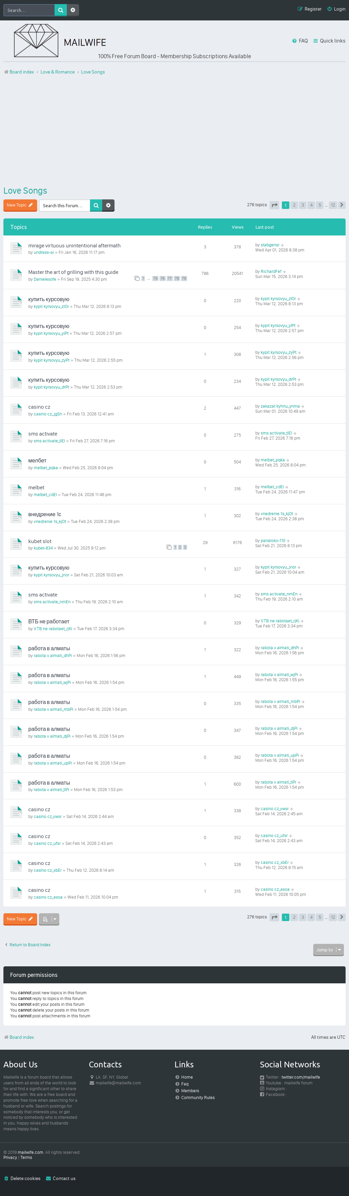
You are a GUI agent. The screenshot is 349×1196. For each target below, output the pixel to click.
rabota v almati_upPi (53, 763)
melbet (36, 487)
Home (187, 1077)
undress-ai (44, 252)
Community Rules (198, 1097)
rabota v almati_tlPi (51, 789)
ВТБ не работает (49, 621)
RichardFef (271, 271)
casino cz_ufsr (47, 843)
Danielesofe (45, 279)
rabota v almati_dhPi (53, 655)
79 (184, 278)
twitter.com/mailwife (301, 1077)
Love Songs (25, 190)
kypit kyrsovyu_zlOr (51, 306)
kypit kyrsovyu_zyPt (52, 360)
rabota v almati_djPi (52, 736)
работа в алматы (49, 648)
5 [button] (320, 205)
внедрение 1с (44, 514)
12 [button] (333, 205)
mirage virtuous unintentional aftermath (74, 245)
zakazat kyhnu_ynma (280, 406)
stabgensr (270, 244)
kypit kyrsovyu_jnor (51, 574)
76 (163, 278)
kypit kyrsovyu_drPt (51, 387)
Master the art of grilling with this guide (73, 272)
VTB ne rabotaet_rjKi (53, 628)
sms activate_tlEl (49, 440)
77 (170, 278)
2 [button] (294, 205)
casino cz (39, 407)
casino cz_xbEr (48, 870)
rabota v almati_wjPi (52, 682)
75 (155, 278)
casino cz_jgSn (48, 413)
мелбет (37, 460)
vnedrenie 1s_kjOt (50, 521)
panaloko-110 (273, 540)
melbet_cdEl (45, 494)
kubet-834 (43, 548)
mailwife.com (30, 1152)
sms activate (42, 433)
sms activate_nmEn (52, 601)
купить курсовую (49, 299)
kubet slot (39, 541)
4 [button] (311, 205)
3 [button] (303, 205)
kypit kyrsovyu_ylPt (51, 333)
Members (190, 1090)
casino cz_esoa (48, 897)
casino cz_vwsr (48, 816)
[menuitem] (336, 9)
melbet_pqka (46, 467)
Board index (18, 1037)
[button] (274, 205)
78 (177, 278)
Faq (184, 1083)
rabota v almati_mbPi (53, 709)
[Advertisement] (174, 130)
